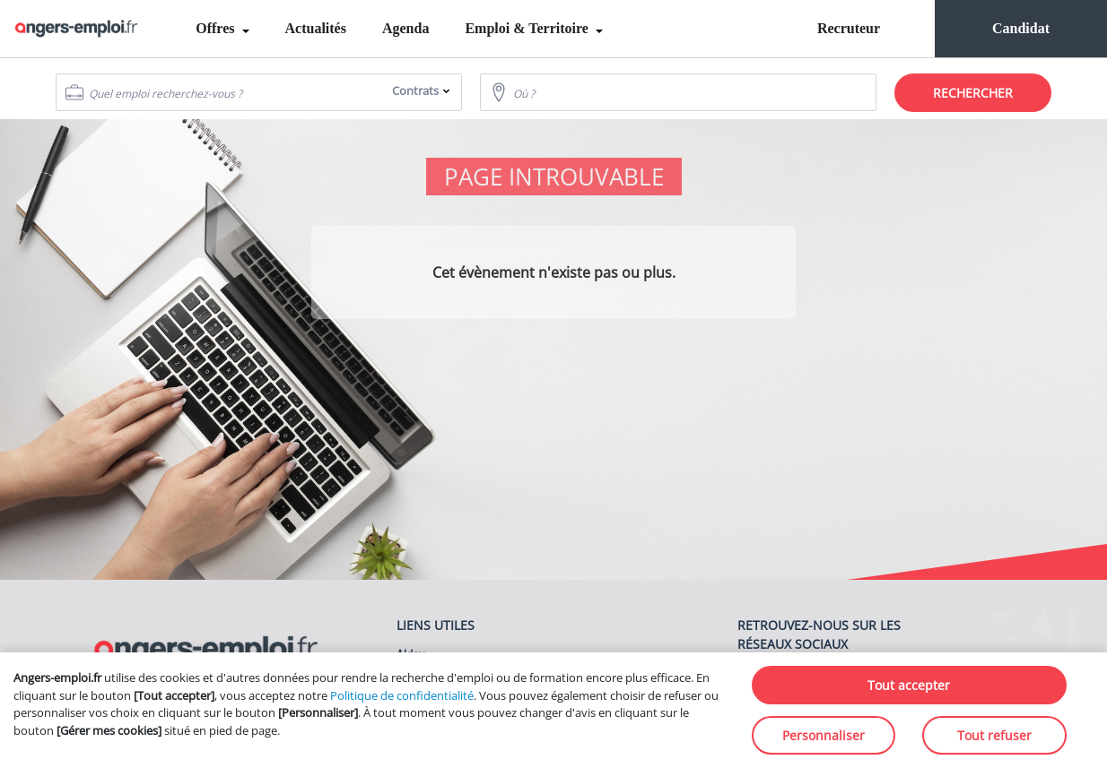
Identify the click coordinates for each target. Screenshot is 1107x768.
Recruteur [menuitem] (848, 28)
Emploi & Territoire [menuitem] (528, 28)
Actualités (315, 28)
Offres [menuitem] (217, 28)
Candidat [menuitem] (1021, 28)
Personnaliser (823, 735)
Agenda (405, 28)
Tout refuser (994, 735)
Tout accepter (908, 685)
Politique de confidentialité (402, 695)
